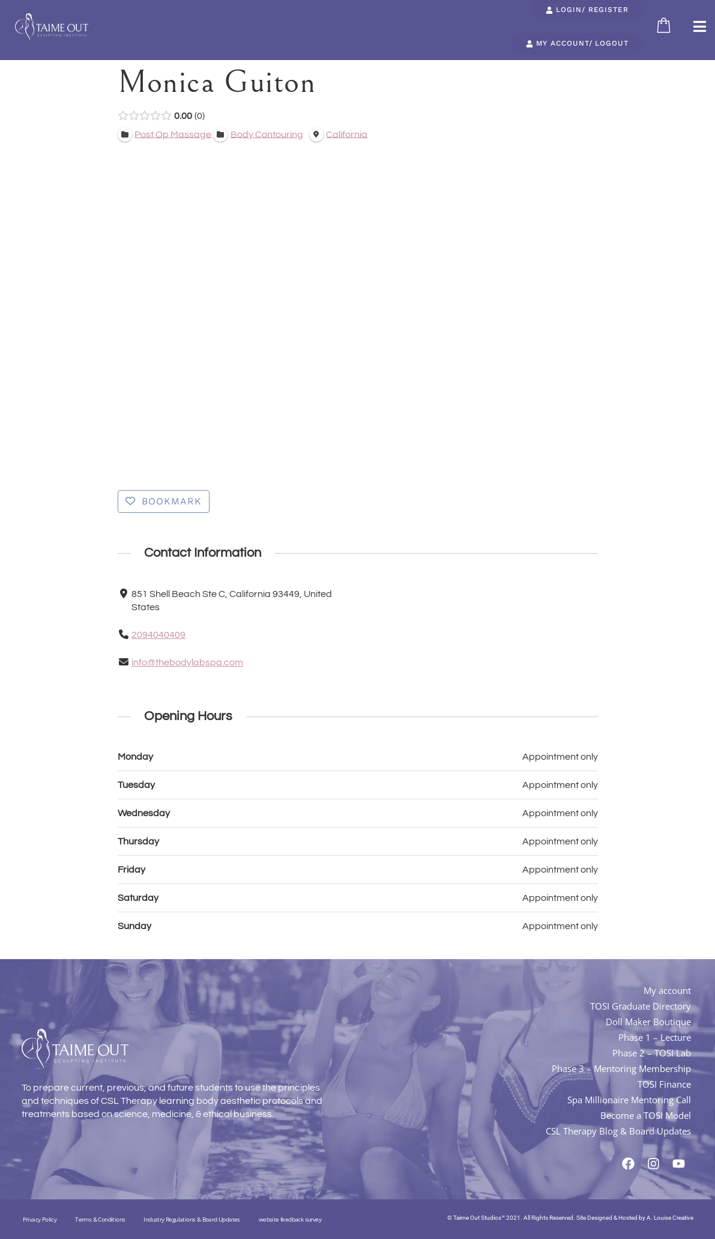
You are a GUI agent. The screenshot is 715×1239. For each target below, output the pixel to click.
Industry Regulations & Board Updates (191, 1219)
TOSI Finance (664, 1084)
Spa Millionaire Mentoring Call (629, 1100)
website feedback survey (290, 1219)
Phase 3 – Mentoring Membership (621, 1068)
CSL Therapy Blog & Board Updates (618, 1131)
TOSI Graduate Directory (640, 1006)
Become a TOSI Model (645, 1115)
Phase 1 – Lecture (654, 1037)
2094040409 (158, 635)
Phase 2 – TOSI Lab (651, 1053)
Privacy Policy (40, 1219)
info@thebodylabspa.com (187, 662)
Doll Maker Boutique (648, 1022)
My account (667, 990)
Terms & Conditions (100, 1219)
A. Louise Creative (670, 1217)
